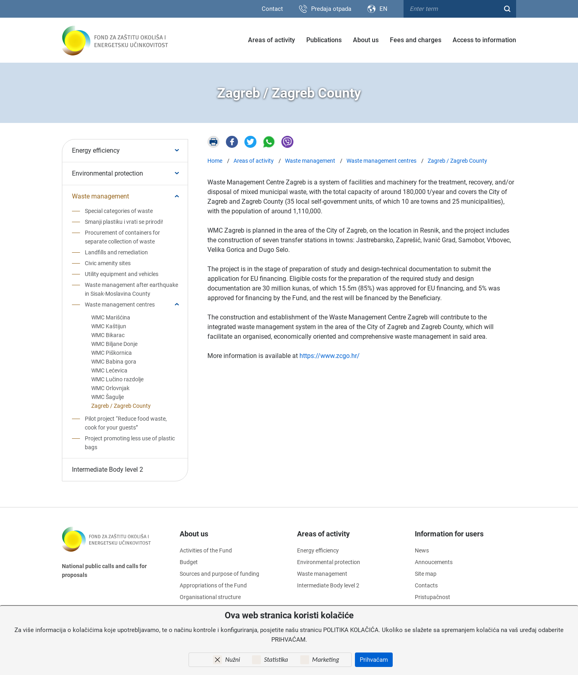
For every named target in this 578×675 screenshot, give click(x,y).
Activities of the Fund (206, 550)
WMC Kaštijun (108, 326)
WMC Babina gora (113, 361)
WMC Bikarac (108, 335)
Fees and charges (415, 40)
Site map (426, 574)
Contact (272, 8)
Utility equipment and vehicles (121, 274)
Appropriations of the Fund (213, 585)
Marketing (325, 659)
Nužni (232, 659)
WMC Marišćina (110, 317)
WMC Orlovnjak (110, 388)
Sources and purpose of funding (219, 574)
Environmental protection (107, 173)
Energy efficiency (96, 150)
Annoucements (434, 562)
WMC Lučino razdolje (117, 379)
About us (366, 40)
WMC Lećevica (109, 370)
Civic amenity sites (108, 263)
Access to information (484, 40)
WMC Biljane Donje (114, 344)
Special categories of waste (119, 211)
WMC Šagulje (107, 397)
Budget (189, 562)
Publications (324, 40)
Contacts (426, 585)
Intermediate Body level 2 (107, 469)
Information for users (449, 534)
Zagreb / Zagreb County (121, 406)
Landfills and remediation (116, 252)
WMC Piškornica (111, 353)
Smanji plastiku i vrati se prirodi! (124, 222)
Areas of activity (271, 40)
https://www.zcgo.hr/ (329, 356)
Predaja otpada (331, 8)
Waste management (100, 196)
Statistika (276, 659)
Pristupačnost (432, 597)
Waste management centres (120, 304)
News (422, 550)
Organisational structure (210, 597)
